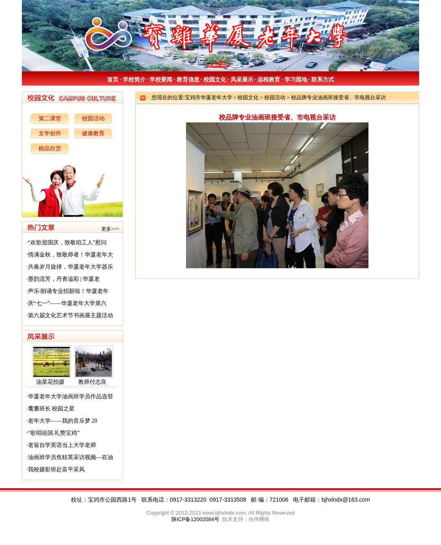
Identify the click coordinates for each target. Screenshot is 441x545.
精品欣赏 (50, 148)
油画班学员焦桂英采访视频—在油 (70, 457)
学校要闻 (161, 80)
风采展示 (242, 80)
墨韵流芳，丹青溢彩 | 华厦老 (64, 279)
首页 (112, 80)
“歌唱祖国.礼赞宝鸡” (54, 433)
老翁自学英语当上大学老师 (62, 445)
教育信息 (188, 80)
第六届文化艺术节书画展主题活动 (70, 315)
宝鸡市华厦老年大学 (208, 97)
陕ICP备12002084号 (195, 519)
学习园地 (296, 80)
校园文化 (214, 80)
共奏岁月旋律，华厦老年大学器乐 (70, 267)
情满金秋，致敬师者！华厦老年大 (70, 255)
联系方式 (322, 80)
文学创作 (50, 133)
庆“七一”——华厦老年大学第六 (67, 303)
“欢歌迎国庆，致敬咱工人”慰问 (67, 242)
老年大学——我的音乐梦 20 (63, 421)
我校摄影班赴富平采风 (56, 469)
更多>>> (110, 229)
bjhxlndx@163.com (345, 499)
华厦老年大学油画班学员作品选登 (70, 396)
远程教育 (268, 80)
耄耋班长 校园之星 (51, 409)
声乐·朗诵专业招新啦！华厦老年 (68, 291)
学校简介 (134, 80)
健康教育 (93, 133)
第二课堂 (50, 118)
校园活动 (93, 118)
